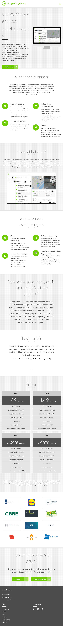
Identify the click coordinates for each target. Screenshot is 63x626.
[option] (31, 352)
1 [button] (28, 370)
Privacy (4, 622)
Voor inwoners (6, 594)
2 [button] (30, 370)
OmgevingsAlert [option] (20, 3)
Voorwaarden (6, 619)
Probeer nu (11, 67)
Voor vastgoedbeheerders (9, 599)
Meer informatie (42, 579)
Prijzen (4, 611)
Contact (4, 617)
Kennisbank (5, 609)
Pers (3, 614)
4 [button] (35, 370)
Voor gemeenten (6, 597)
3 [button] (33, 370)
